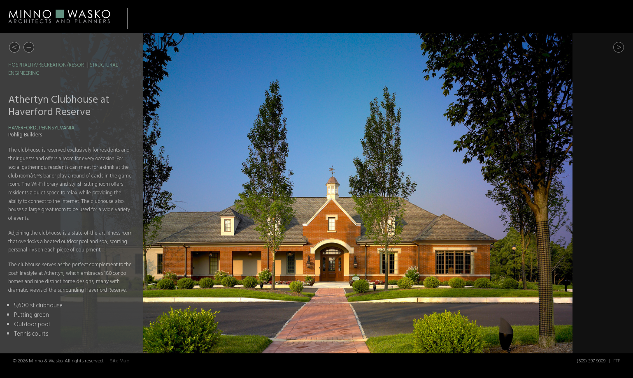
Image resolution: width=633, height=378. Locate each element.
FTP (616, 361)
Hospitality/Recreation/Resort (47, 65)
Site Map (119, 361)
